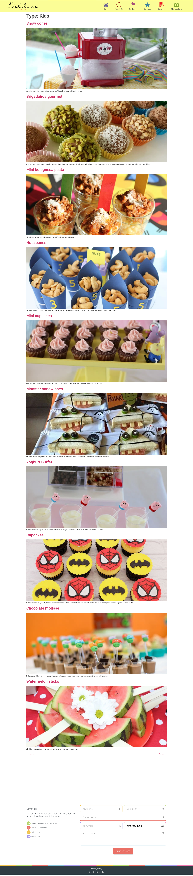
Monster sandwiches (44, 390)
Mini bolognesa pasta (45, 171)
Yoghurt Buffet (39, 463)
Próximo (163, 755)
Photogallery (176, 10)
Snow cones (37, 24)
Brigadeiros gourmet (44, 97)
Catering (161, 10)
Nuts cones (36, 244)
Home (106, 10)
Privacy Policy (96, 870)
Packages (133, 10)
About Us (119, 10)
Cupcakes (35, 536)
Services (147, 10)
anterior (30, 755)
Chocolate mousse (42, 609)
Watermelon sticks (42, 682)
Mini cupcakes (39, 317)
